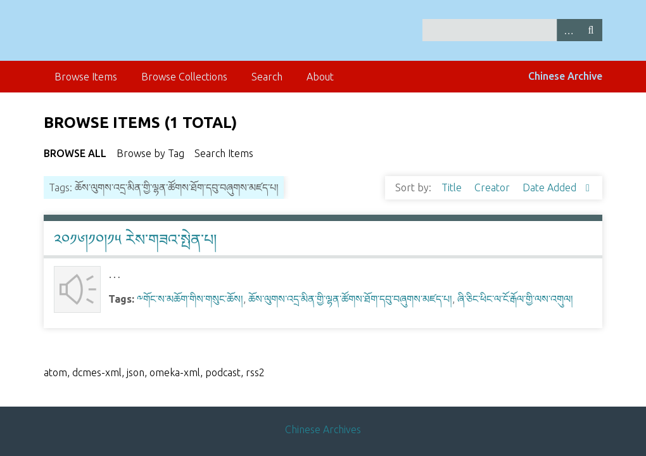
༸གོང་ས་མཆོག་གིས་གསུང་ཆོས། (190, 299)
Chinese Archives (323, 429)
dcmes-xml (97, 372)
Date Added (550, 187)
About (320, 76)
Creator (493, 187)
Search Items (223, 153)
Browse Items (85, 76)
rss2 (255, 372)
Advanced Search (568, 30)
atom (55, 372)
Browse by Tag (150, 153)
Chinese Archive (565, 76)
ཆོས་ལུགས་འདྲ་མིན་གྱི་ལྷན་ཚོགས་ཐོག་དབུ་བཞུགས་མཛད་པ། (350, 299)
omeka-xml (174, 372)
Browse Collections (184, 76)
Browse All (75, 153)
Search (591, 30)
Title (452, 187)
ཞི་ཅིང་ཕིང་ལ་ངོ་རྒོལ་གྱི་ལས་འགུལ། (515, 299)
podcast (223, 372)
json (135, 372)
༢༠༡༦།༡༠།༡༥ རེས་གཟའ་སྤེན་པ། (135, 239)
